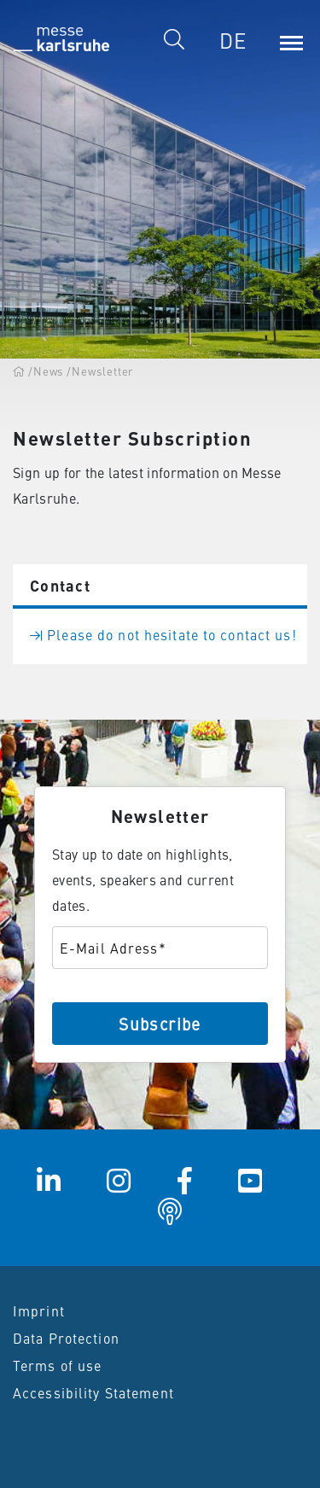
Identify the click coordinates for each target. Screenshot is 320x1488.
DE (233, 40)
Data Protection (66, 1337)
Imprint (39, 1310)
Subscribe (160, 1023)
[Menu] (291, 40)
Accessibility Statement (93, 1392)
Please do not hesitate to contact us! (163, 634)
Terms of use (57, 1365)
